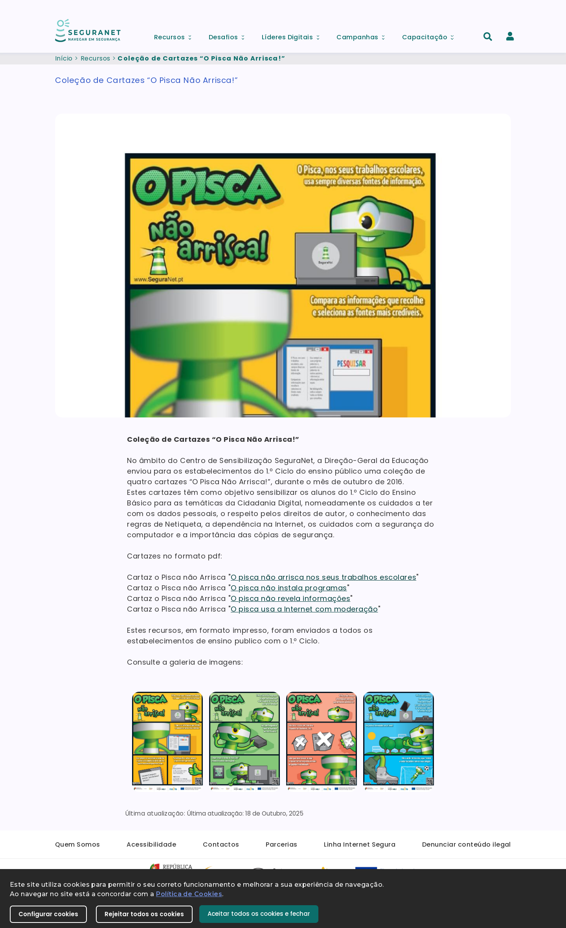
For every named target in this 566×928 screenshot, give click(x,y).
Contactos (221, 844)
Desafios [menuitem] (229, 35)
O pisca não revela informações (290, 598)
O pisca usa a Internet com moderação (304, 609)
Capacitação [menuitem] (430, 35)
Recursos (95, 58)
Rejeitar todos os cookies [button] (144, 914)
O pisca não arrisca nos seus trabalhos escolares (323, 577)
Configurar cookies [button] (48, 914)
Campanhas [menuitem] (363, 35)
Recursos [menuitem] (175, 35)
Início (64, 58)
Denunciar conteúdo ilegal (466, 844)
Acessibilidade (151, 844)
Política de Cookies (189, 894)
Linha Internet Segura (359, 844)
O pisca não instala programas (289, 588)
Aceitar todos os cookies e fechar (259, 914)
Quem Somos (77, 844)
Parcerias (281, 844)
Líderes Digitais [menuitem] (293, 35)
